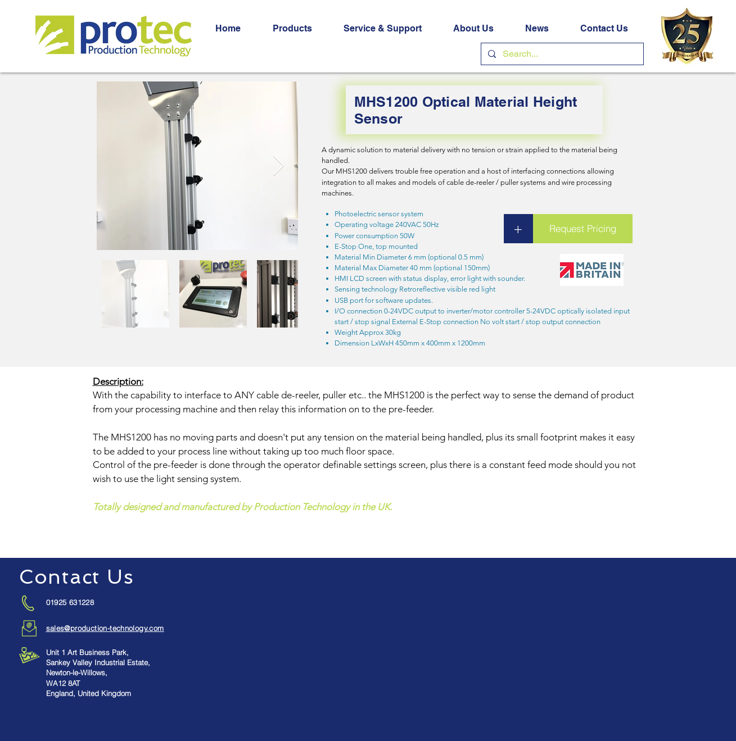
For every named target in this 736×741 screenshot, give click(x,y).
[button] (292, 29)
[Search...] (561, 54)
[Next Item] (278, 166)
